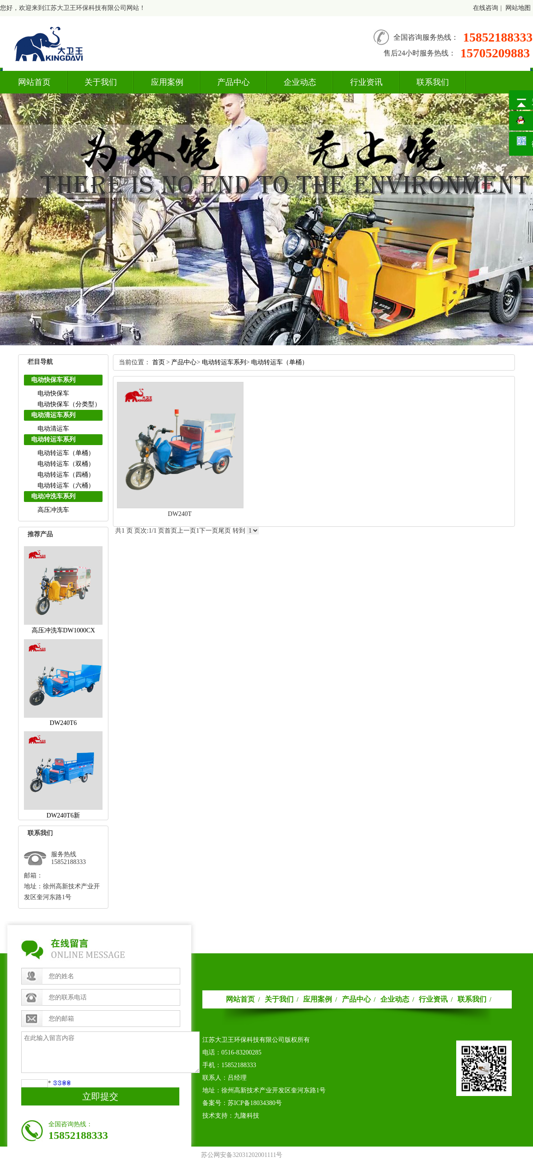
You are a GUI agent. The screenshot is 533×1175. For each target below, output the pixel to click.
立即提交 (100, 1096)
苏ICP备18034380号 (255, 1103)
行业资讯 (366, 82)
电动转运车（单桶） (65, 453)
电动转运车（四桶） (65, 474)
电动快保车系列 (53, 379)
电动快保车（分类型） (69, 404)
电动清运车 (53, 428)
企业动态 (300, 82)
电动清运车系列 (53, 415)
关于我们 (100, 82)
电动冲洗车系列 (53, 496)
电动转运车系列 (53, 439)
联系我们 (432, 82)
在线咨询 (485, 8)
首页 (158, 362)
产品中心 (233, 82)
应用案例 (167, 82)
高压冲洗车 (53, 509)
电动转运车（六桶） (65, 485)
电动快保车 (53, 393)
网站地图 (518, 8)
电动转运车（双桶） (65, 463)
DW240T (180, 514)
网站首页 (34, 82)
